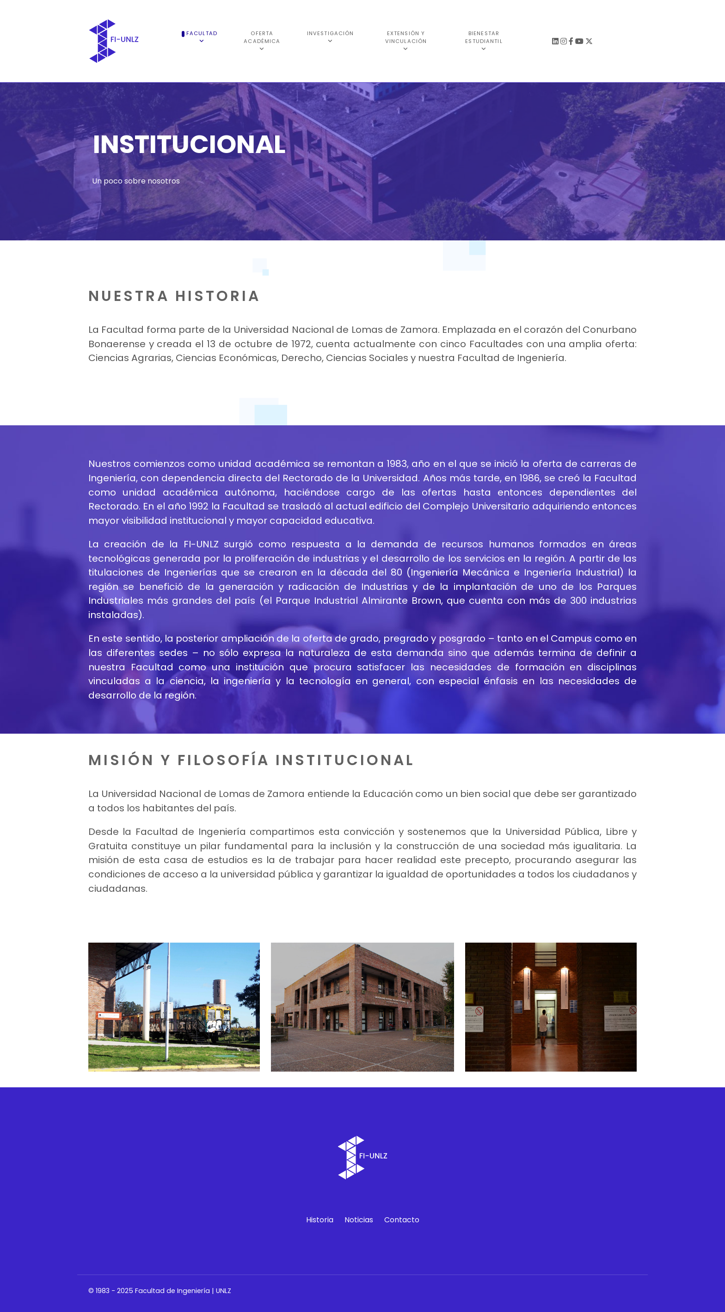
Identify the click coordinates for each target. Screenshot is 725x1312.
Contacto (401, 1219)
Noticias (358, 1219)
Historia (319, 1219)
